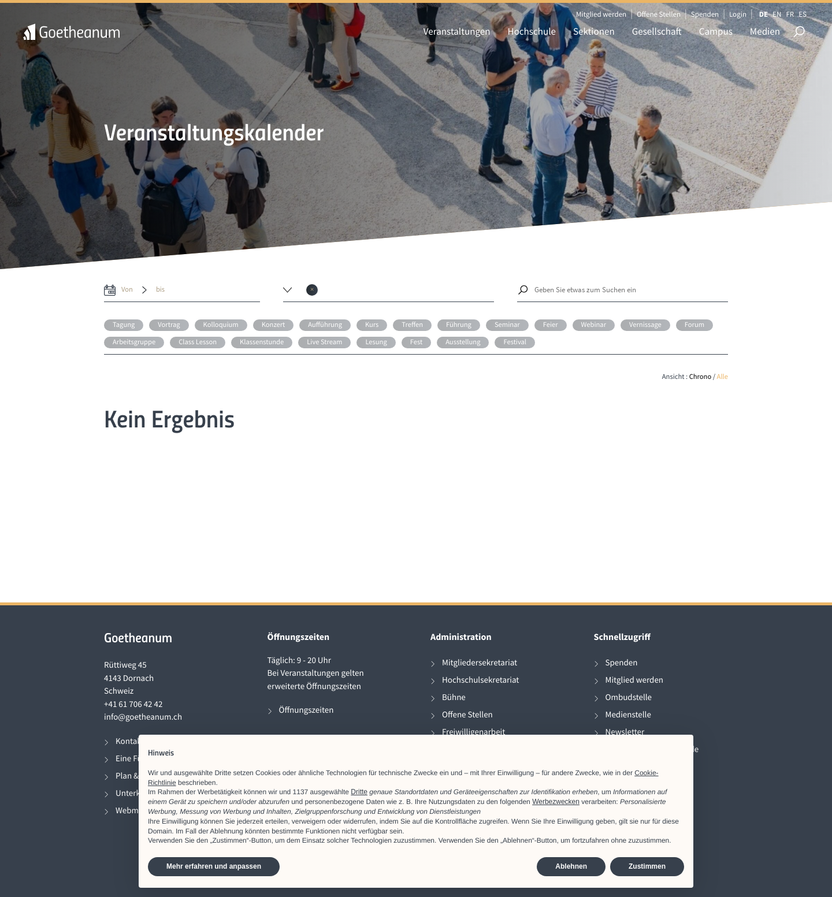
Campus (716, 31)
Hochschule (532, 31)
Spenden (705, 14)
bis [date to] (160, 289)
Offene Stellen (659, 14)
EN (776, 14)
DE (763, 14)
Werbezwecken (556, 802)
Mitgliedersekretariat (479, 662)
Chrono (700, 377)
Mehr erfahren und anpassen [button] (213, 866)
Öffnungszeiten (306, 710)
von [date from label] (127, 289)
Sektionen (594, 31)
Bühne (454, 697)
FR (790, 14)
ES (802, 14)
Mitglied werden (601, 14)
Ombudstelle (629, 697)
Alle (722, 377)
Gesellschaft (657, 31)
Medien (765, 31)
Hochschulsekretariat (480, 680)
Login (737, 14)
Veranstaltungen (457, 31)
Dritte (359, 792)
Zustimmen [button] (647, 866)
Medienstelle (628, 714)
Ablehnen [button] (571, 866)
